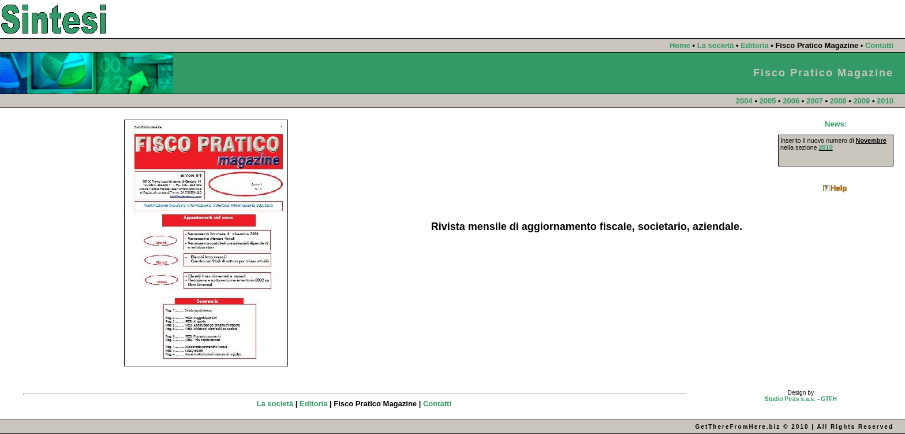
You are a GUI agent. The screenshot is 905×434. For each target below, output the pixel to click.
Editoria (754, 45)
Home (680, 45)
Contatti (879, 45)
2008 (838, 101)
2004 (744, 101)
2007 (814, 101)
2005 (768, 101)
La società (715, 45)
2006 (791, 101)
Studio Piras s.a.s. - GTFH (801, 399)
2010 (885, 101)
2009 (861, 101)
